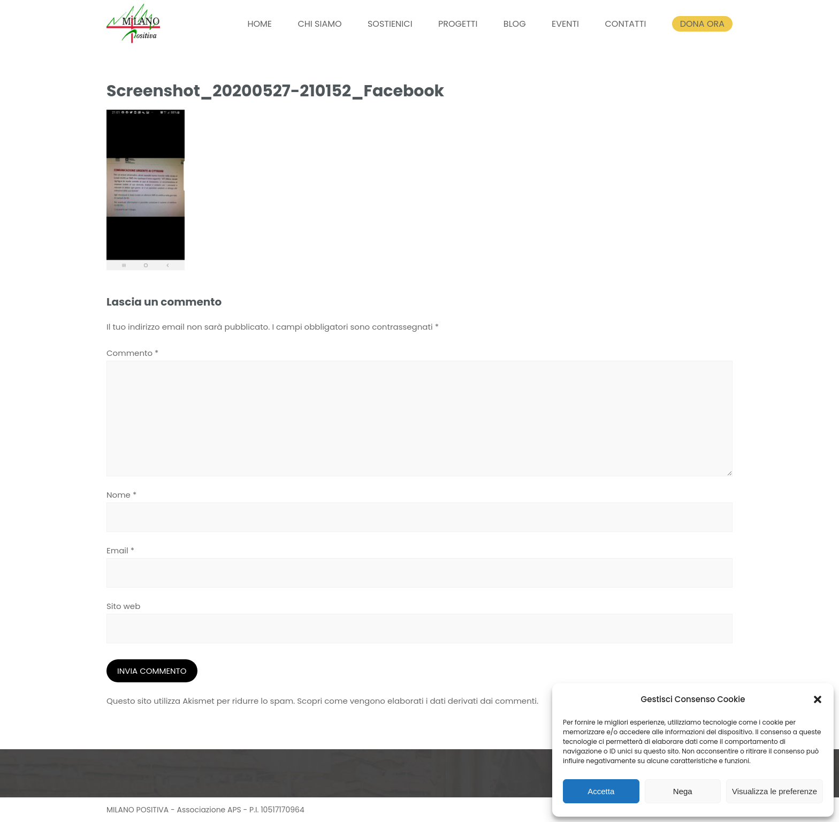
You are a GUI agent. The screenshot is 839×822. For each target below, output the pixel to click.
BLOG (515, 24)
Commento (132, 353)
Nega (682, 791)
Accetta (601, 791)
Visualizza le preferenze (774, 791)
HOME (259, 24)
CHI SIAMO (319, 24)
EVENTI (565, 24)
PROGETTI (457, 24)
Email (120, 550)
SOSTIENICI (390, 24)
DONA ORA (702, 24)
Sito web (123, 606)
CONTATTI (625, 24)
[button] (817, 699)
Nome (121, 494)
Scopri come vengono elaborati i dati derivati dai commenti (417, 700)
